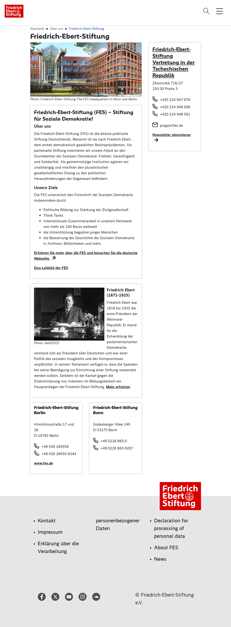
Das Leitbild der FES (51, 268)
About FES (166, 547)
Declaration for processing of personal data (171, 528)
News (160, 559)
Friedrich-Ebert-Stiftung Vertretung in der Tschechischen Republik (173, 62)
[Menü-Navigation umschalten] (219, 11)
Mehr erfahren (118, 387)
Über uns (56, 28)
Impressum (50, 532)
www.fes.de (43, 463)
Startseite (37, 28)
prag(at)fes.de (171, 125)
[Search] (207, 11)
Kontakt (47, 520)
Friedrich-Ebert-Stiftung (86, 28)
